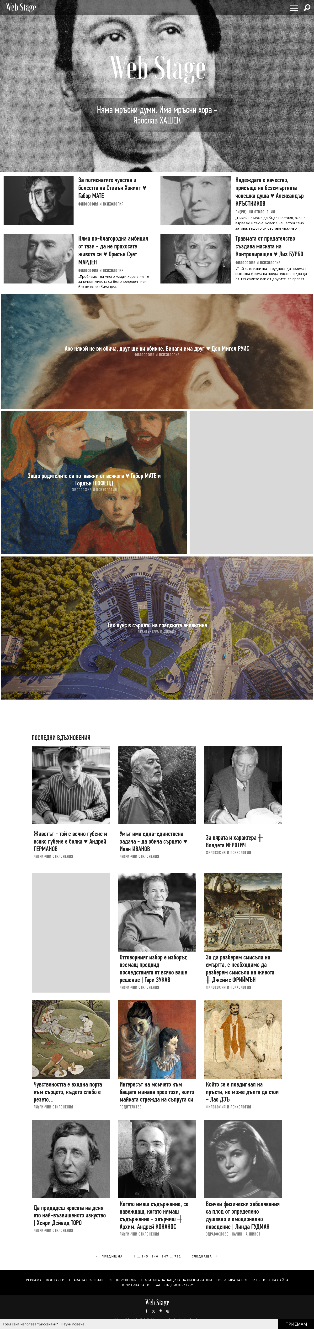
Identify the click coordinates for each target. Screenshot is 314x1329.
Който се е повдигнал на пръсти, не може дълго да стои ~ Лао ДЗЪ (242, 1091)
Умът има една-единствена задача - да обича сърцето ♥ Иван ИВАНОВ (153, 841)
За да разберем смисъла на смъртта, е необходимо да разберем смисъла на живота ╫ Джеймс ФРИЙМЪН (240, 968)
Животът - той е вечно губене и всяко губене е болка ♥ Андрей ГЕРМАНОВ (70, 841)
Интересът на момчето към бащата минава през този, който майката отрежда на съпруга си (157, 1091)
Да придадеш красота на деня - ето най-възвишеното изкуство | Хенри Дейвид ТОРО (70, 1215)
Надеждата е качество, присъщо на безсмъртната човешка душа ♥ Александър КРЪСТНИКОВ (269, 191)
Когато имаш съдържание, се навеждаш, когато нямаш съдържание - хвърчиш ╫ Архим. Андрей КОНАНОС (154, 1215)
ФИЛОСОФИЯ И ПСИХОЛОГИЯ (101, 203)
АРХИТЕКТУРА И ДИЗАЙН (157, 631)
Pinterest (160, 1311)
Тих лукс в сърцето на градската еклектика (157, 625)
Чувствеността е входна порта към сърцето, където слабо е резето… (68, 1091)
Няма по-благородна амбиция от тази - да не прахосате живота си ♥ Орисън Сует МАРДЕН (113, 250)
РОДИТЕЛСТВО (131, 1106)
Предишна (109, 1256)
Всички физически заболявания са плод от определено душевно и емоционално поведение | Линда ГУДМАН (243, 1215)
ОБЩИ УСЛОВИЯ (123, 1280)
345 (145, 1256)
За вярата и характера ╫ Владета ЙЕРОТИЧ (234, 841)
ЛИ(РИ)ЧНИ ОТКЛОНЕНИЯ (255, 211)
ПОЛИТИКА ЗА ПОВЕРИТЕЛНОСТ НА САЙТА (252, 1280)
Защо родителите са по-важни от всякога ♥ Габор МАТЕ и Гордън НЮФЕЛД (94, 479)
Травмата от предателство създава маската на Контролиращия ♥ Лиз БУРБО (269, 246)
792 (177, 1256)
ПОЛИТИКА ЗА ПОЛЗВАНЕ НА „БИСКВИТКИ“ (157, 1285)
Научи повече (73, 1324)
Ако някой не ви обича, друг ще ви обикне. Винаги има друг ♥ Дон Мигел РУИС (157, 348)
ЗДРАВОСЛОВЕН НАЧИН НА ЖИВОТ (233, 1233)
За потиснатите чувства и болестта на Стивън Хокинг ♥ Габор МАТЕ (112, 188)
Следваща (205, 1256)
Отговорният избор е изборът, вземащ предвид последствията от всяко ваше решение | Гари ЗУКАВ (153, 968)
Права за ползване (86, 1280)
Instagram (167, 1311)
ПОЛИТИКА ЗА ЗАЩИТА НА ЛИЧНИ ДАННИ (176, 1280)
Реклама (34, 1280)
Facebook (146, 1311)
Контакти (55, 1280)
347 (165, 1256)
